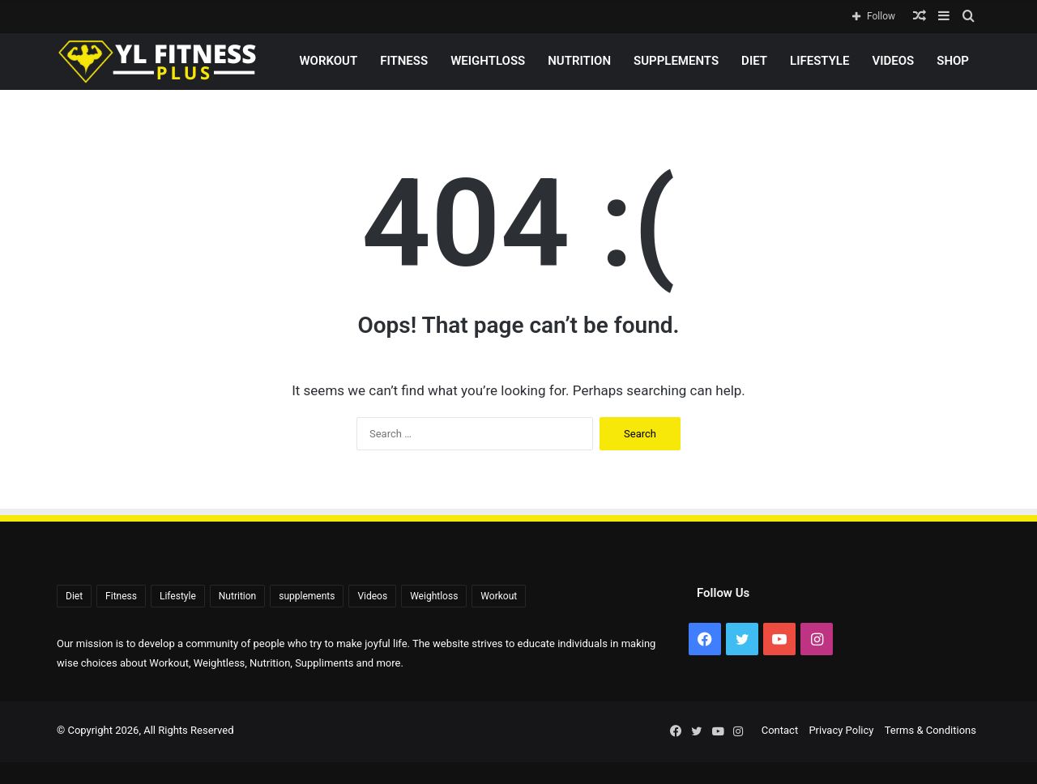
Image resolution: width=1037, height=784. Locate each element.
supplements (676, 60)
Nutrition (579, 60)
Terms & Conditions (930, 730)
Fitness (404, 60)
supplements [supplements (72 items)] (307, 596)
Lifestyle (819, 60)
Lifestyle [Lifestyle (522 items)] (178, 596)
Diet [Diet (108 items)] (74, 596)
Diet (754, 60)
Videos (893, 60)
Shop (953, 60)
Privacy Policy (841, 730)
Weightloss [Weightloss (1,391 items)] (434, 596)
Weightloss (487, 60)
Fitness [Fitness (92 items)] (121, 596)
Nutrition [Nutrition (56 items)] (237, 596)
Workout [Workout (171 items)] (498, 596)
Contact (780, 730)
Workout (328, 60)
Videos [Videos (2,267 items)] (372, 596)
